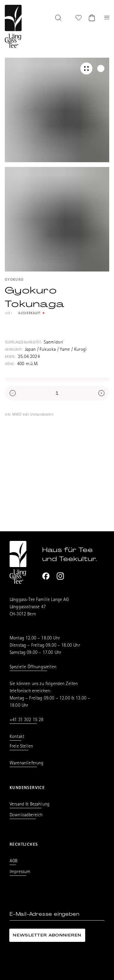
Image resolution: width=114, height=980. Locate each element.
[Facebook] (46, 576)
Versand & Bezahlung (30, 804)
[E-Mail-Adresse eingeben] (57, 914)
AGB (13, 861)
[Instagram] (60, 576)
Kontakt (17, 737)
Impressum (20, 872)
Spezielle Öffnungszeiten (33, 667)
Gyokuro (14, 280)
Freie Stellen (21, 746)
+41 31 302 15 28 (27, 720)
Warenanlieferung (27, 763)
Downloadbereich (26, 815)
